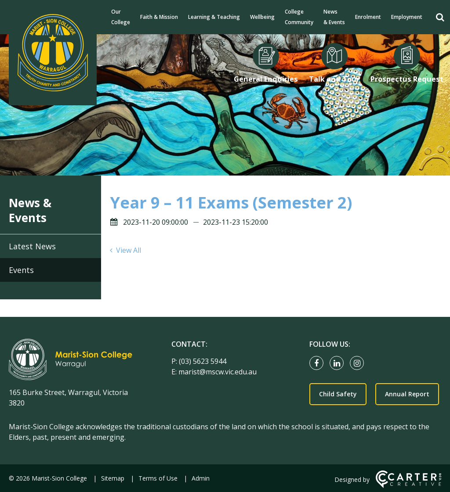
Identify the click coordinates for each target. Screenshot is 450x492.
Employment (406, 17)
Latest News (32, 246)
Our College (120, 17)
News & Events (334, 17)
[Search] (440, 17)
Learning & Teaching (214, 17)
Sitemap (112, 478)
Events (21, 270)
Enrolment (368, 17)
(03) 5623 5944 (202, 361)
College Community (299, 17)
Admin (201, 478)
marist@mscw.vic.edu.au (217, 372)
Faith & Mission (159, 17)
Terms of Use (158, 478)
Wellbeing (262, 17)
